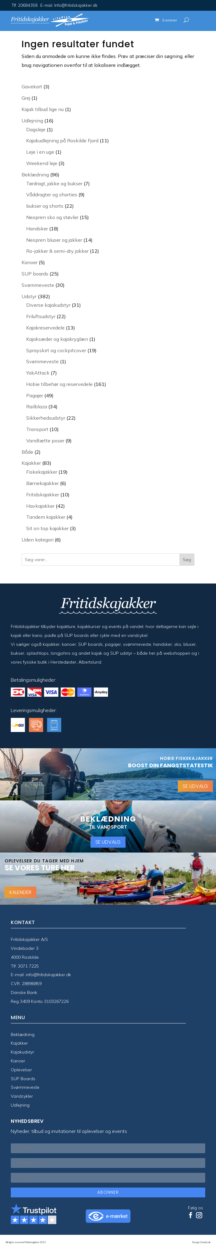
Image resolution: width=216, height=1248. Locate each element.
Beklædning (22, 1034)
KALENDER (20, 892)
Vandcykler (22, 1096)
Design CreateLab (201, 1242)
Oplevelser (21, 1070)
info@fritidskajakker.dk (48, 974)
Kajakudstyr (22, 1052)
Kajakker (19, 1043)
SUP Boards (23, 1078)
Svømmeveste (25, 1087)
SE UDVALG (195, 786)
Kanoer (18, 1061)
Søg (187, 559)
